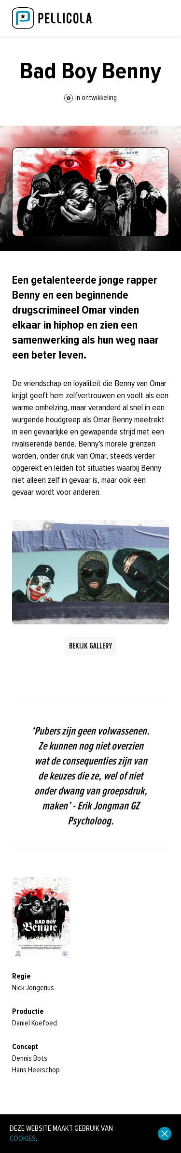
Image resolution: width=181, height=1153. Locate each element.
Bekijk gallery (90, 646)
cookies (23, 1138)
